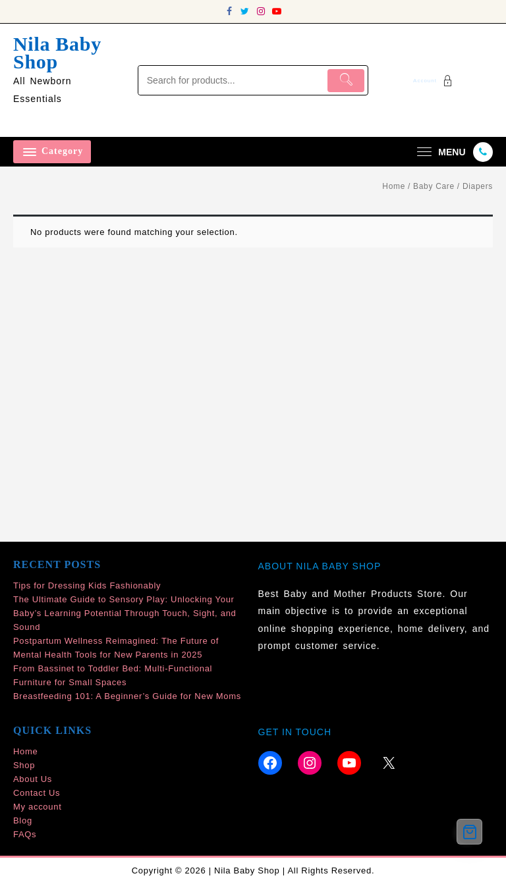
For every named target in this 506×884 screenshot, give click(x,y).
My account (37, 807)
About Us (32, 779)
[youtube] (276, 11)
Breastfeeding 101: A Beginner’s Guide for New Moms (127, 696)
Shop (24, 765)
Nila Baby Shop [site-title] (57, 52)
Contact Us (36, 793)
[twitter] (245, 11)
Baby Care (434, 186)
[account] (434, 80)
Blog (22, 820)
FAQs (24, 834)
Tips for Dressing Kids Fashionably (87, 585)
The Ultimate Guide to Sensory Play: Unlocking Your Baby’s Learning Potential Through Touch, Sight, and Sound (125, 613)
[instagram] (261, 11)
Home (393, 186)
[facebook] (229, 11)
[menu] (439, 151)
